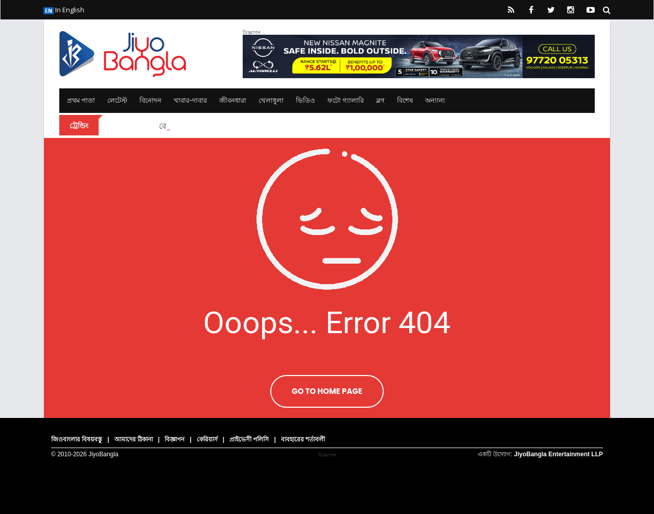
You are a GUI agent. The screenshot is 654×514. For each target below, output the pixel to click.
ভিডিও (305, 100)
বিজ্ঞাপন (174, 439)
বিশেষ (405, 100)
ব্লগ (380, 100)
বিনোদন (150, 100)
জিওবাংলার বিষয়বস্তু (76, 439)
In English (63, 9)
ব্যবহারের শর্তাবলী (303, 439)
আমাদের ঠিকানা (133, 439)
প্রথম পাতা (81, 100)
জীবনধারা (232, 100)
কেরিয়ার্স (207, 439)
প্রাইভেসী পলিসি (249, 439)
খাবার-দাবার (190, 100)
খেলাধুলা (271, 100)
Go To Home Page (327, 391)
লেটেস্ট (117, 100)
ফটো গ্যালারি (346, 100)
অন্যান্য (435, 100)
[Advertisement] (327, 475)
